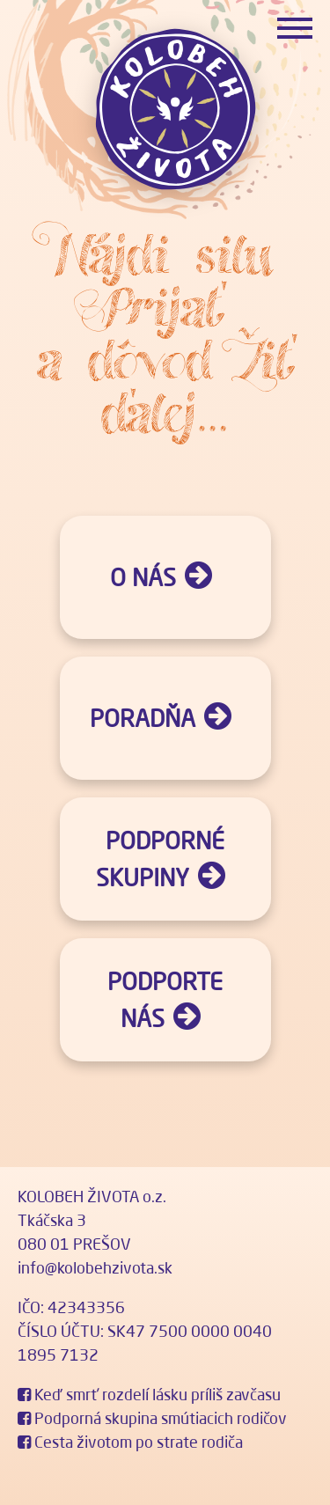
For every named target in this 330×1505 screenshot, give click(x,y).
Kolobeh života (174, 110)
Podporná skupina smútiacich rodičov (152, 1418)
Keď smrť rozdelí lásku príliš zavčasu (149, 1394)
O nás (143, 577)
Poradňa (142, 718)
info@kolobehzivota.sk (95, 1267)
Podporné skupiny (160, 859)
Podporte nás (165, 999)
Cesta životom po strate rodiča (130, 1441)
